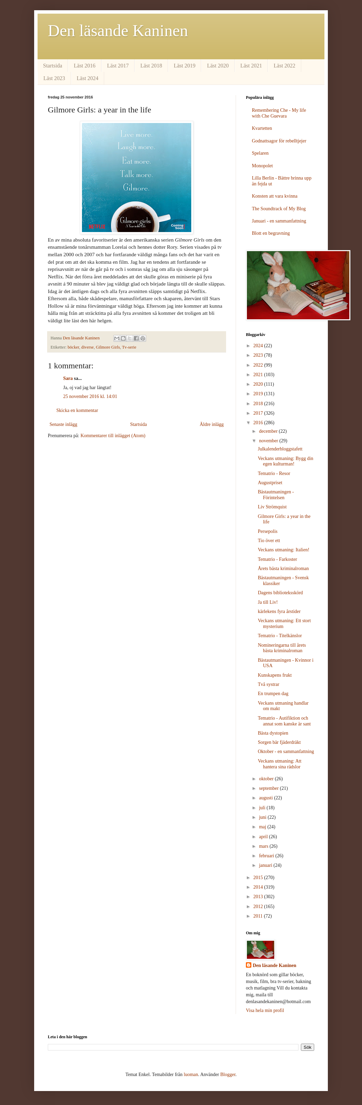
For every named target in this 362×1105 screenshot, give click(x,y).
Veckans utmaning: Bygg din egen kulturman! (285, 461)
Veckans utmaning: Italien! (283, 549)
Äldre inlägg (212, 424)
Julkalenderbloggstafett (280, 448)
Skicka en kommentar (77, 410)
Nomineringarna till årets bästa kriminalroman (282, 648)
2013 (258, 896)
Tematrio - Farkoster (277, 559)
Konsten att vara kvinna (274, 196)
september (269, 788)
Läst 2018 (151, 65)
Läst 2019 (185, 65)
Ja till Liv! (268, 602)
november (269, 440)
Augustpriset (270, 482)
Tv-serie (129, 347)
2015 (258, 877)
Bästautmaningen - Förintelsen (276, 494)
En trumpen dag (273, 693)
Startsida (52, 65)
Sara (68, 378)
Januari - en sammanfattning (279, 221)
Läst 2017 (118, 65)
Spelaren (260, 153)
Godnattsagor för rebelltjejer (279, 140)
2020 (258, 384)
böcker (73, 347)
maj (263, 826)
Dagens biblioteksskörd (280, 592)
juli (262, 807)
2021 (258, 374)
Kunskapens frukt (275, 675)
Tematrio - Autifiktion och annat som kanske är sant (284, 721)
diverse (87, 347)
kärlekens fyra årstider (279, 611)
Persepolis (268, 531)
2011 (258, 916)
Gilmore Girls (108, 347)
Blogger (227, 1074)
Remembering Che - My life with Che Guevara (279, 113)
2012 (258, 906)
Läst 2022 (284, 65)
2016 (258, 422)
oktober (267, 778)
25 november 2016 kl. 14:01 (90, 396)
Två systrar (268, 684)
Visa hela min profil (265, 1010)
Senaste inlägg (63, 424)
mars (264, 846)
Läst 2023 (54, 78)
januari (266, 865)
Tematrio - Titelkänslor (280, 635)
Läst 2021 (251, 65)
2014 (258, 887)
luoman (191, 1074)
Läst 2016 (85, 65)
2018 (258, 403)
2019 (258, 393)
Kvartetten (262, 128)
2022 (258, 365)
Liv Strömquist (272, 506)
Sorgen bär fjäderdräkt (279, 742)
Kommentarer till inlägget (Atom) (113, 435)
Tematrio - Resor (274, 473)
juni (263, 817)
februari (267, 855)
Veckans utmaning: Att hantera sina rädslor (280, 763)
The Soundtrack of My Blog (279, 208)
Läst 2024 (88, 78)
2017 (258, 413)
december (269, 431)
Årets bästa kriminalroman (283, 568)
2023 (258, 355)
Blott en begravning (271, 233)
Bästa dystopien (273, 733)
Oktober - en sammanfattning (286, 751)
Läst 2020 (218, 65)
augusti (266, 797)
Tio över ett (269, 540)
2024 (258, 345)
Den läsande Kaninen (118, 30)
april (264, 836)
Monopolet (262, 165)
